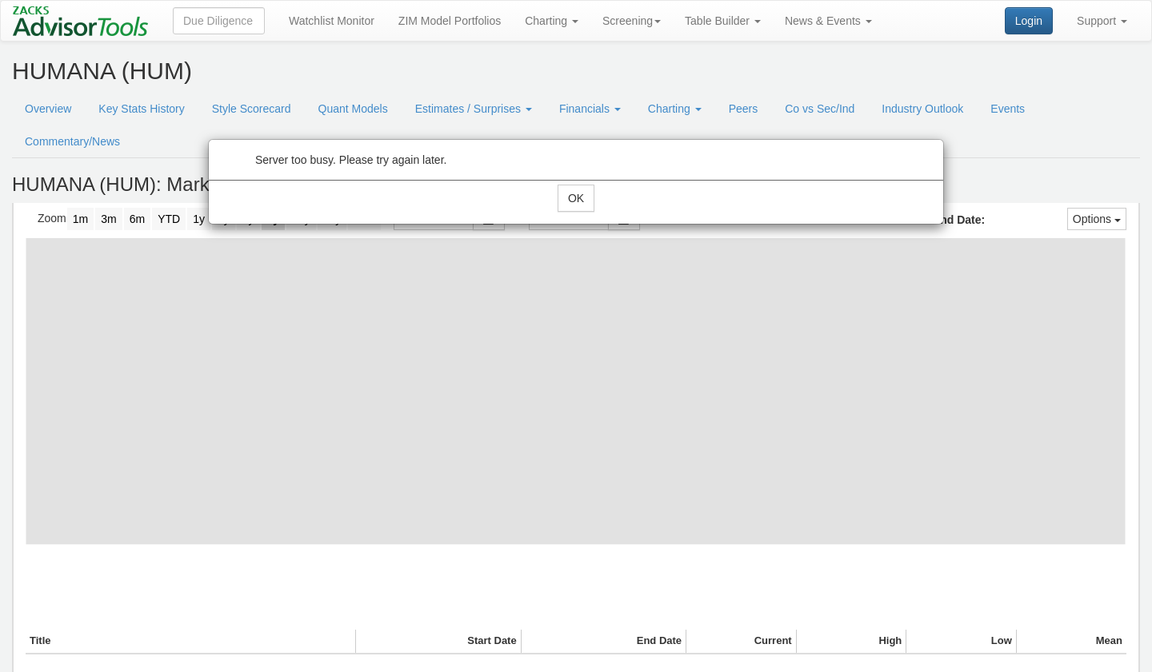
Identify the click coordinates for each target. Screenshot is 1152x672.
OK (576, 198)
